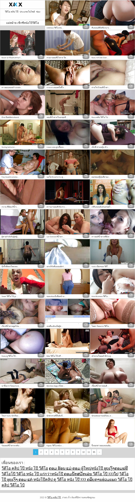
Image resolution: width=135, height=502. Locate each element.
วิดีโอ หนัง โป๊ (28, 473)
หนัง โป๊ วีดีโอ (36, 468)
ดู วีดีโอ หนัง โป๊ (67, 479)
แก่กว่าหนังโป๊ (52, 473)
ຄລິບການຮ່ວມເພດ (102, 479)
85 (94, 452)
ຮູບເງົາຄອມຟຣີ (116, 468)
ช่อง (38, 11)
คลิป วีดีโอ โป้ (13, 485)
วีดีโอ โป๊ (100, 473)
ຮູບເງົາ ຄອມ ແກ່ (20, 479)
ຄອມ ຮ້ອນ (57, 468)
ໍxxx (83, 479)
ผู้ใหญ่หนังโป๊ (92, 468)
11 (89, 452)
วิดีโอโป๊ (9, 473)
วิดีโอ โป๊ (125, 479)
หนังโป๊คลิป (43, 479)
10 (83, 452)
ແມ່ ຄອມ (73, 468)
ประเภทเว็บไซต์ (27, 11)
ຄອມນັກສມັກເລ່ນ (78, 473)
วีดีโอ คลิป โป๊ (11, 11)
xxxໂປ (113, 473)
